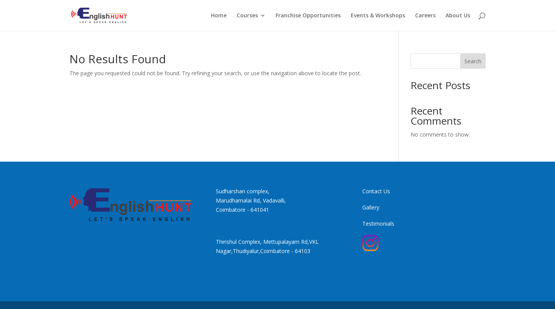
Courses (247, 16)
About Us (458, 16)
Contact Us (376, 191)
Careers (425, 16)
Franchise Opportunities (308, 16)
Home (219, 16)
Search (472, 61)
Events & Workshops (378, 16)
